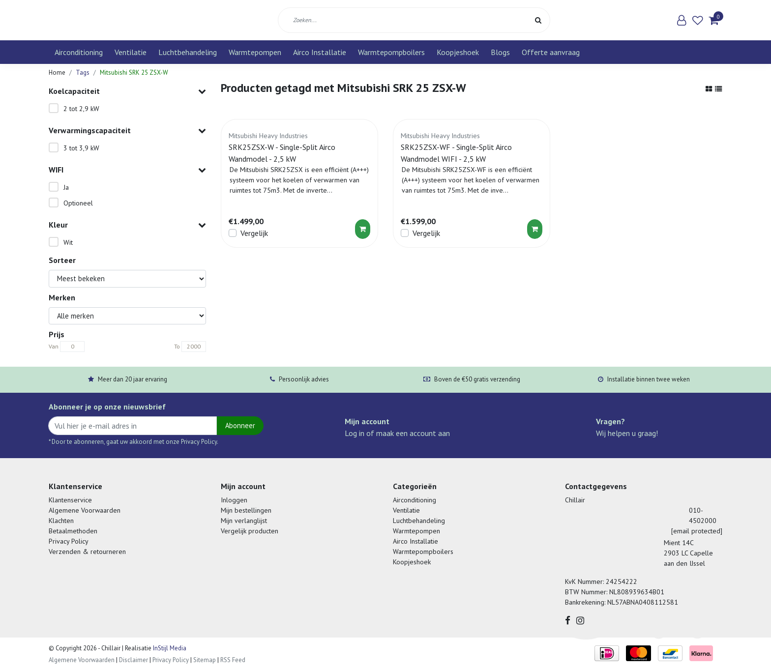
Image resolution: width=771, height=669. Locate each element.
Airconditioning (79, 52)
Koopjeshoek (458, 52)
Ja (66, 187)
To (177, 346)
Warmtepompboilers (391, 52)
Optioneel (78, 203)
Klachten (61, 520)
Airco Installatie (319, 52)
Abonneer (240, 425)
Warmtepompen (255, 52)
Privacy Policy (69, 541)
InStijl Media (168, 648)
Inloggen (234, 499)
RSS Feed (232, 660)
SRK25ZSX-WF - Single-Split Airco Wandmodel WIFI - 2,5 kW (456, 153)
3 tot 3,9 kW (81, 148)
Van (54, 346)
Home (57, 72)
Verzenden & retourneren (87, 551)
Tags (82, 72)
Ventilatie (131, 52)
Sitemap (204, 660)
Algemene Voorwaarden (84, 510)
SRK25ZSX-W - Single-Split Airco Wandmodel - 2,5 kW (282, 153)
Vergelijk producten (249, 530)
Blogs (500, 52)
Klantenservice (70, 499)
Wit (68, 242)
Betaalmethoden (73, 530)
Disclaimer (133, 660)
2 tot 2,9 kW (81, 108)
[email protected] (696, 530)
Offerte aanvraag (551, 52)
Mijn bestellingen (246, 510)
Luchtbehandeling (187, 52)
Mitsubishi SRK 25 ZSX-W (134, 72)
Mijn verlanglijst (244, 520)
